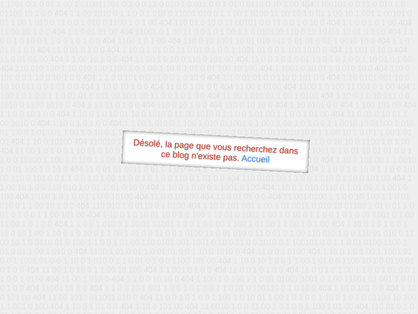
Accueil (255, 158)
